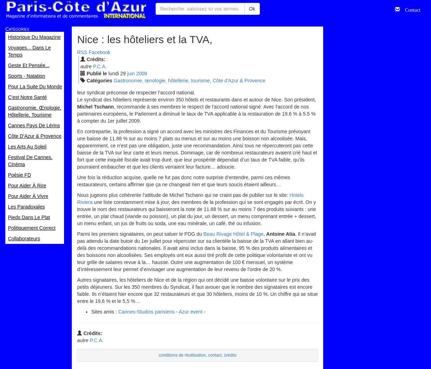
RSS (82, 52)
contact (215, 355)
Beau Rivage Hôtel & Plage (233, 234)
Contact (410, 9)
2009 (141, 73)
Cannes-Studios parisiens (146, 312)
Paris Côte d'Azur (76, 9)
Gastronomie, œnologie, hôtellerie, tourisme (161, 80)
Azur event (191, 312)
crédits (230, 355)
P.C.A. (100, 66)
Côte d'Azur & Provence (238, 80)
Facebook (99, 52)
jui (131, 73)
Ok (252, 9)
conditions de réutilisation (182, 355)
